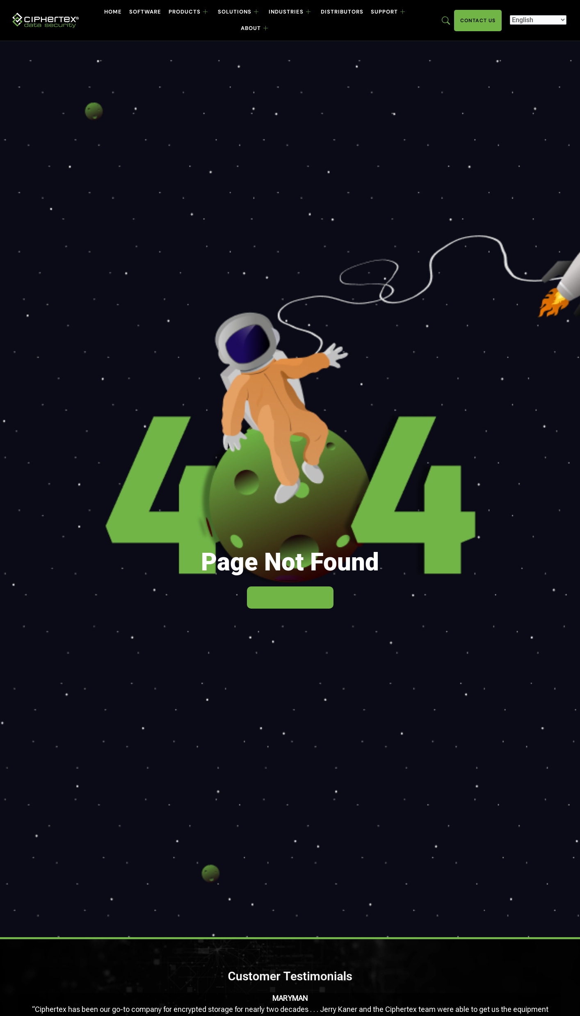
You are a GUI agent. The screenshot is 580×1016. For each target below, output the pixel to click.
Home (113, 11)
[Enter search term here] (446, 20)
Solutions (238, 12)
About (254, 28)
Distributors (342, 11)
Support (388, 12)
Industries (290, 12)
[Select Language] (538, 20)
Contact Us (478, 20)
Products (188, 12)
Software (145, 11)
